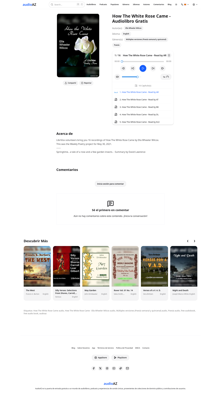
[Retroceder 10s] (133, 68)
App (93, 348)
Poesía (116, 45)
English (126, 34)
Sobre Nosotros (83, 348)
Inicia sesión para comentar (110, 183)
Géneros (125, 4)
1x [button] (166, 76)
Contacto (146, 348)
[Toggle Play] (143, 68)
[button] (185, 4)
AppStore (100, 357)
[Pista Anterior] (123, 68)
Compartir (70, 83)
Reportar (86, 83)
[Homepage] (29, 4)
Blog (169, 4)
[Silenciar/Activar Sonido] (117, 77)
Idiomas (136, 4)
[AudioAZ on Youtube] (114, 368)
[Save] (169, 55)
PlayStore (120, 357)
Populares (115, 4)
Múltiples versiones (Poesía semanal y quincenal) (146, 39)
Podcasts (103, 4)
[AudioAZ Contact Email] (127, 368)
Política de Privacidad (124, 348)
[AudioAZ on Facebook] (93, 368)
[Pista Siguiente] (162, 68)
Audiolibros (91, 4)
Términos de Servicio (105, 348)
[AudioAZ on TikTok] (120, 368)
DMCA (137, 348)
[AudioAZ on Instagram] (107, 368)
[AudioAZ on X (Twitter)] (100, 368)
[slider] (122, 61)
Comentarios (158, 4)
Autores (146, 4)
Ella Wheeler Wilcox (133, 28)
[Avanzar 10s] (153, 68)
